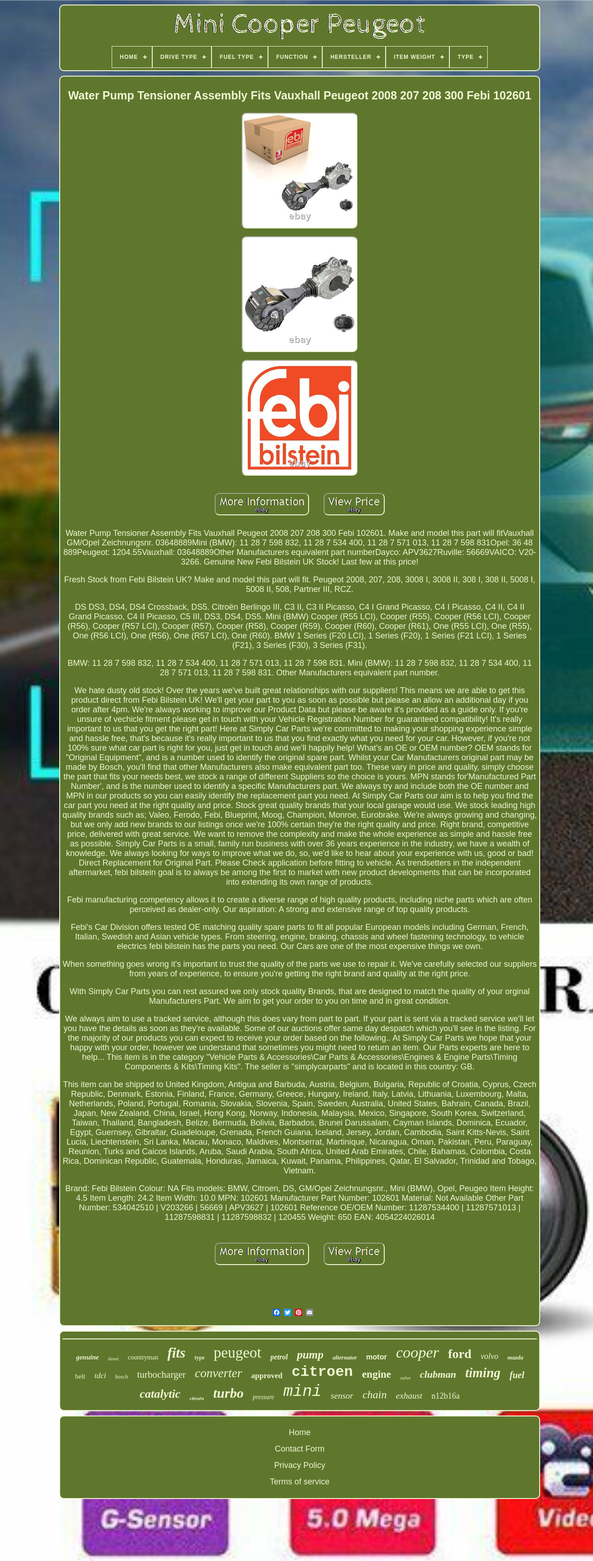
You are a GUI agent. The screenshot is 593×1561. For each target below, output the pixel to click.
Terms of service (300, 1481)
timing (482, 1372)
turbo (228, 1392)
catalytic (159, 1393)
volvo (489, 1356)
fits (176, 1353)
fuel (517, 1375)
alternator (345, 1357)
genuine (87, 1357)
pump (310, 1354)
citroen (322, 1372)
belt (80, 1376)
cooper (417, 1352)
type (200, 1357)
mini (303, 1392)
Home (299, 1432)
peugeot (237, 1352)
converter (218, 1373)
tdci (100, 1375)
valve (405, 1377)
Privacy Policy (299, 1465)
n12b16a (446, 1395)
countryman (143, 1357)
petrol (279, 1357)
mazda (515, 1357)
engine (376, 1374)
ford (459, 1354)
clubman (438, 1374)
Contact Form (300, 1448)
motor (376, 1357)
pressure (263, 1397)
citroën (197, 1398)
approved (267, 1375)
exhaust (409, 1395)
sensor (342, 1395)
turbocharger (161, 1374)
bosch (121, 1377)
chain (374, 1394)
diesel (113, 1358)
